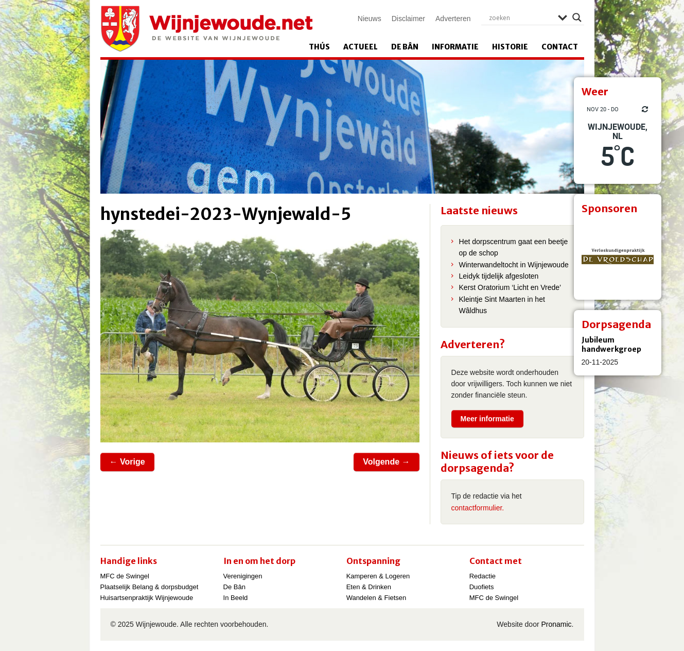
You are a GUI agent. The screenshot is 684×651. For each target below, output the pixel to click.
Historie (510, 47)
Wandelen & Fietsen (376, 598)
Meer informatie (487, 419)
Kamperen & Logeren (378, 576)
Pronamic (556, 624)
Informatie (455, 47)
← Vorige (127, 461)
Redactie (482, 576)
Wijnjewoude (206, 29)
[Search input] (521, 17)
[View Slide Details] (618, 256)
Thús (319, 47)
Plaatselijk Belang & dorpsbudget (149, 587)
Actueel (360, 47)
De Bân (404, 47)
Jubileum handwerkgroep (611, 344)
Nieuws (369, 18)
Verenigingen (242, 576)
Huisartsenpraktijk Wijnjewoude (147, 598)
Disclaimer (408, 18)
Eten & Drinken (368, 587)
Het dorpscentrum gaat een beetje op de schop (513, 247)
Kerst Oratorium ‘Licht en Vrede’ (510, 287)
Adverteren (452, 18)
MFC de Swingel (124, 576)
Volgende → (386, 461)
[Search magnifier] (577, 17)
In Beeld (235, 598)
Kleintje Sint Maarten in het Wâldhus (502, 305)
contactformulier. (477, 508)
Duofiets (481, 587)
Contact (559, 47)
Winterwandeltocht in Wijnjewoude (514, 265)
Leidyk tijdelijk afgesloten (499, 276)
